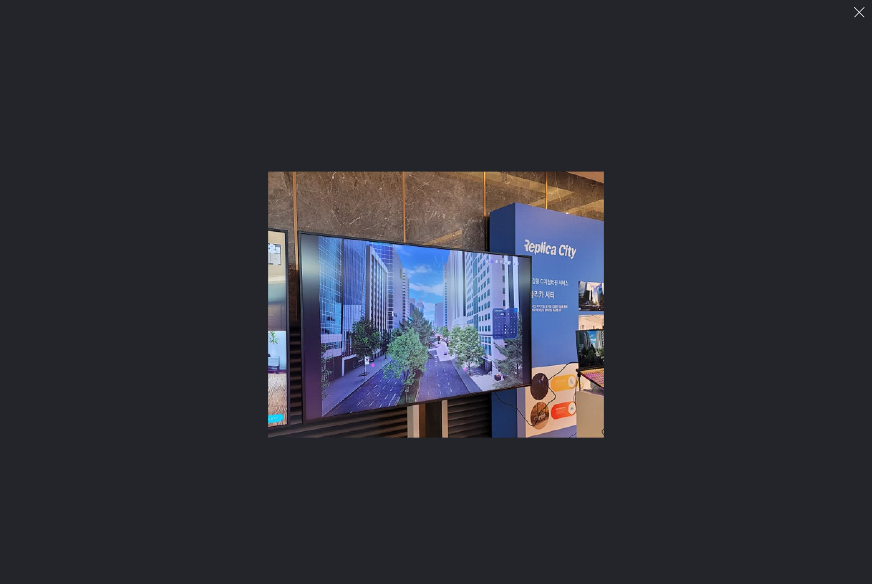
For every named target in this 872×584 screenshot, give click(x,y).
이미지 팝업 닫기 (859, 12)
